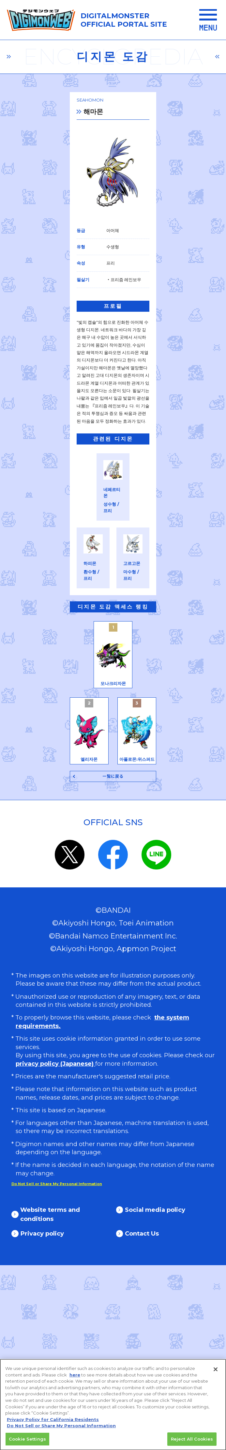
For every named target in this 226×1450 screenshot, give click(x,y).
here (74, 1378)
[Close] (215, 1373)
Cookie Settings (27, 1442)
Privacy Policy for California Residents (53, 1422)
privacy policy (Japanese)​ (55, 1248)
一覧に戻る (113, 961)
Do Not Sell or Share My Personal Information (61, 1428)
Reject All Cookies (192, 1442)
